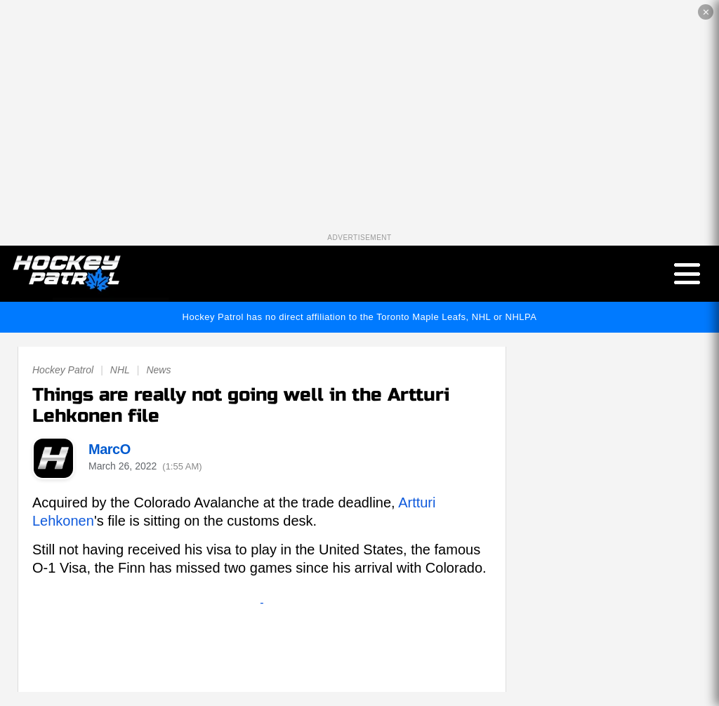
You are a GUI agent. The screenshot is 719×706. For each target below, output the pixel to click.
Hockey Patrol (62, 369)
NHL (120, 369)
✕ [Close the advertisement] (706, 12)
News (158, 369)
